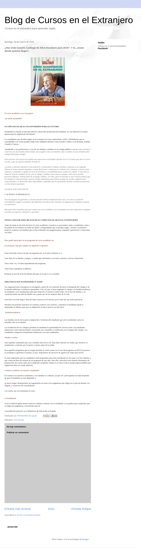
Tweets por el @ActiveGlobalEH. (112, 46)
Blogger (85, 539)
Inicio (51, 508)
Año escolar (19, 420)
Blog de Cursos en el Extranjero (69, 20)
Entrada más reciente (18, 508)
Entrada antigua (81, 508)
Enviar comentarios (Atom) (28, 515)
